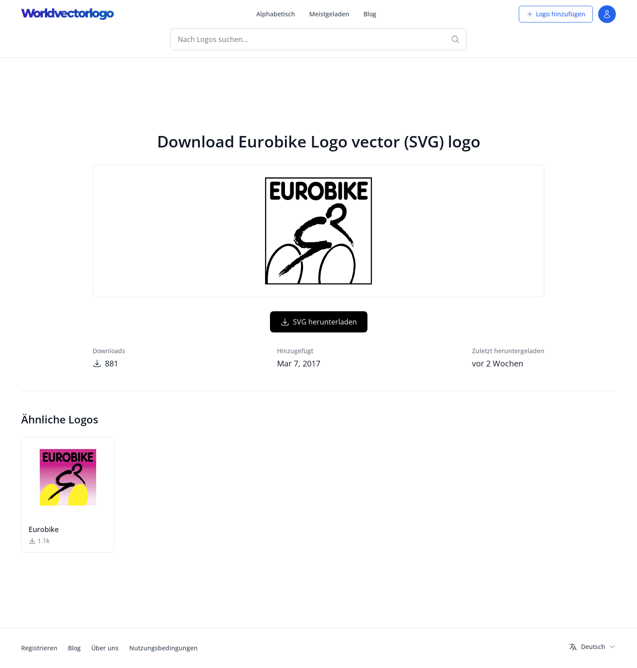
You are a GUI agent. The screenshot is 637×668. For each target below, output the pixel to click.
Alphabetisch (275, 14)
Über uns (105, 648)
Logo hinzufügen (555, 14)
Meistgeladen (329, 14)
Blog (369, 14)
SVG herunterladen (319, 322)
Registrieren (39, 648)
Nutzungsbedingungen (163, 648)
